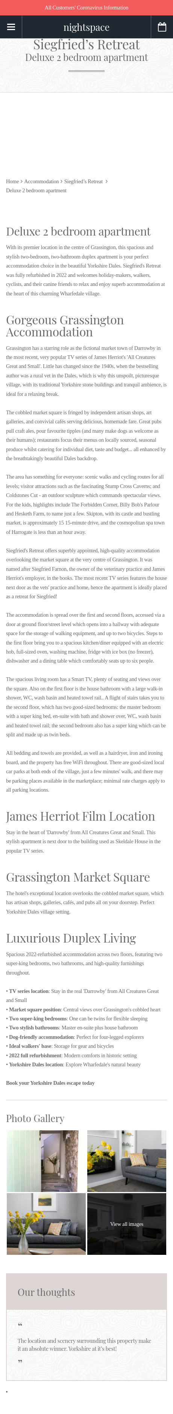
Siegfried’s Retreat (86, 49)
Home (12, 181)
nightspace (86, 26)
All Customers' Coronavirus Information (86, 8)
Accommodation (41, 181)
